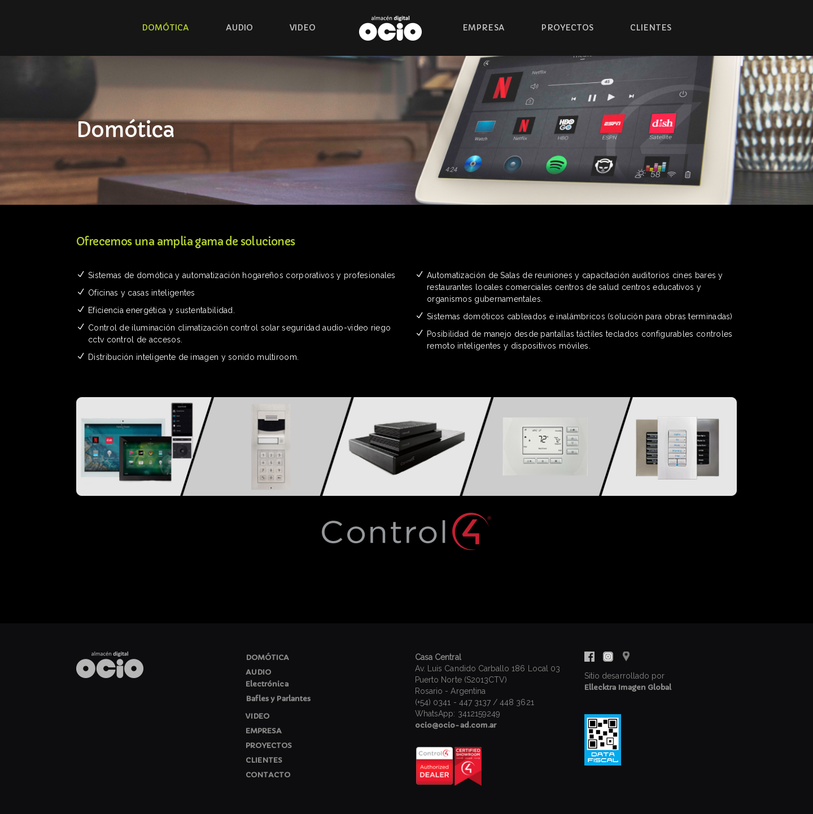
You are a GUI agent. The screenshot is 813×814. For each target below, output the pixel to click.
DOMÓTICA (267, 657)
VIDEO (257, 716)
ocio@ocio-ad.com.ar (455, 725)
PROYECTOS (269, 745)
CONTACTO (268, 775)
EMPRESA (264, 731)
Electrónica (267, 684)
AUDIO (258, 672)
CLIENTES (264, 760)
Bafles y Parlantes (278, 698)
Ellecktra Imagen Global (627, 687)
